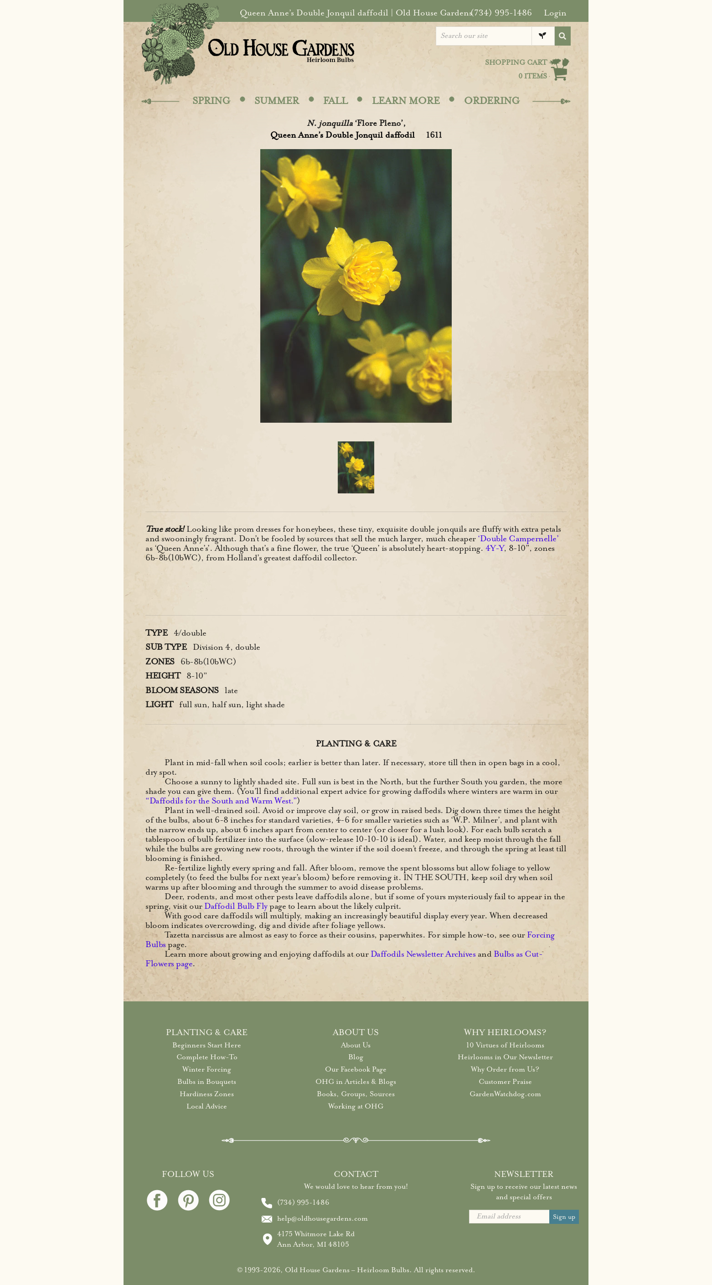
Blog (355, 1057)
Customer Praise (505, 1081)
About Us (356, 1045)
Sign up (564, 1217)
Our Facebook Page (356, 1069)
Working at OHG (355, 1106)
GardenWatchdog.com (505, 1093)
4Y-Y (494, 548)
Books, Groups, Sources (356, 1093)
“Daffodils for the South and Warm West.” (221, 800)
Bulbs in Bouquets (206, 1081)
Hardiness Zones (207, 1093)
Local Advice (206, 1106)
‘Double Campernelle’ (518, 538)
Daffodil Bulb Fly (236, 906)
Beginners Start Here (206, 1045)
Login (555, 12)
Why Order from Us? (505, 1069)
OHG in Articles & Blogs (355, 1081)
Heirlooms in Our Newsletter (505, 1057)
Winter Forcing (206, 1069)
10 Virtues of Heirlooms (505, 1045)
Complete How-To (206, 1057)
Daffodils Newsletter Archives (423, 953)
